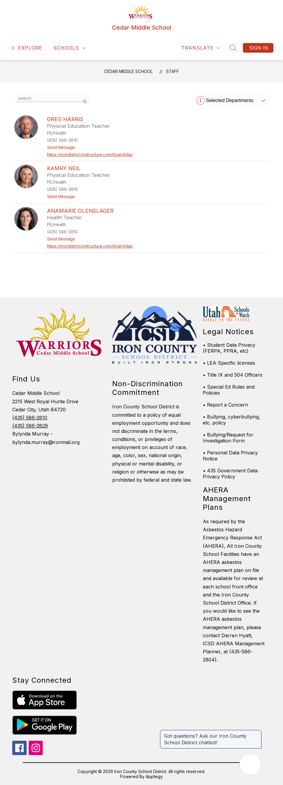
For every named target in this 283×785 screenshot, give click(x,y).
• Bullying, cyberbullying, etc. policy (231, 420)
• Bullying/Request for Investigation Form (228, 438)
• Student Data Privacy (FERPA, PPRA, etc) (229, 348)
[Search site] (233, 47)
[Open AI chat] (250, 764)
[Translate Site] (201, 48)
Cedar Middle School (128, 71)
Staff (172, 71)
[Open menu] (26, 48)
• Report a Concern (225, 405)
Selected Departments (225, 100)
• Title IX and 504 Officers (232, 375)
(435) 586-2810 (29, 418)
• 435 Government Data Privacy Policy (230, 474)
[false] (53, 98)
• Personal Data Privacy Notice (230, 456)
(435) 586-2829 (30, 426)
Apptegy (154, 776)
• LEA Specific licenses (229, 363)
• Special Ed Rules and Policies (229, 390)
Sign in (258, 48)
